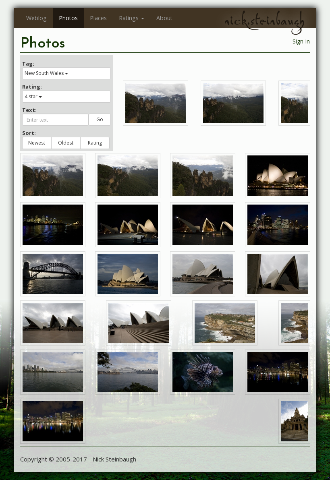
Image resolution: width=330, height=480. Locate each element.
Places (98, 18)
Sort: (29, 133)
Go (99, 119)
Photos (68, 18)
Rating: (32, 86)
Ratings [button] (131, 18)
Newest (36, 142)
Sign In (301, 41)
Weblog (36, 18)
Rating (95, 142)
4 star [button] (33, 96)
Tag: (28, 63)
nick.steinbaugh (264, 20)
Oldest (65, 142)
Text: (29, 110)
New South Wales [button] (46, 73)
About (164, 18)
